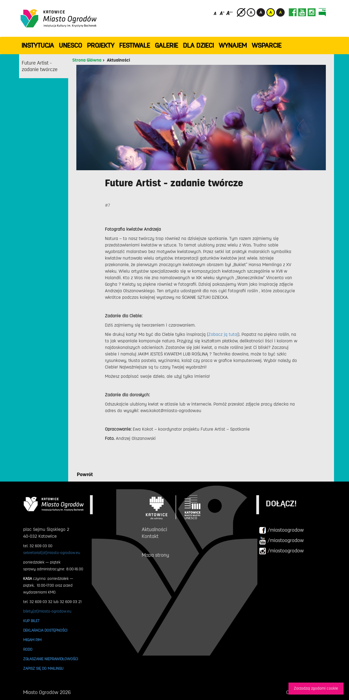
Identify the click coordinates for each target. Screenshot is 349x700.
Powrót (85, 474)
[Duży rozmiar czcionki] (229, 13)
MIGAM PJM (32, 640)
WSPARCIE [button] (266, 45)
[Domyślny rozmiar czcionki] (215, 13)
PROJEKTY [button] (100, 45)
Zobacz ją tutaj (223, 334)
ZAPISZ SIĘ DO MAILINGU (43, 668)
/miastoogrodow (281, 530)
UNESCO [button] (70, 45)
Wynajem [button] (233, 45)
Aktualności (118, 60)
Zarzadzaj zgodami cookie (316, 688)
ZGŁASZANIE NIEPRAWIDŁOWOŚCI (50, 659)
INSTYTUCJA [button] (38, 45)
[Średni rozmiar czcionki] (222, 13)
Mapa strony (155, 555)
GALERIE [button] (166, 45)
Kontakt (150, 536)
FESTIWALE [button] (134, 45)
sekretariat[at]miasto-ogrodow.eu (51, 553)
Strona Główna (86, 60)
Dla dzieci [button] (198, 45)
